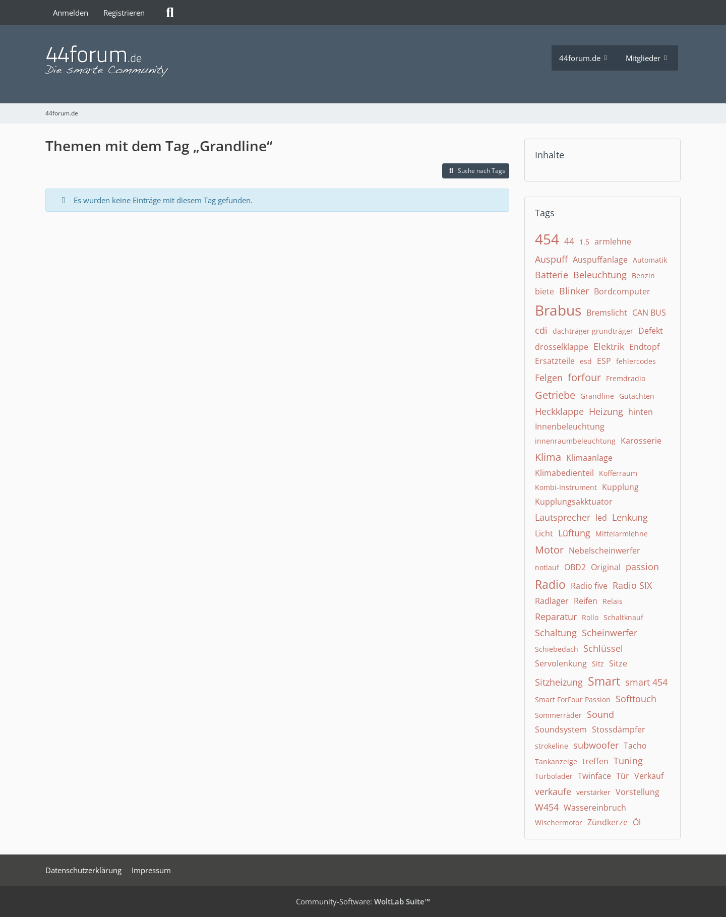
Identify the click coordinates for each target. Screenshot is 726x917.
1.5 (584, 242)
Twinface (594, 775)
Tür (622, 775)
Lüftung (574, 533)
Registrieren (124, 13)
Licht (544, 533)
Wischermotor (558, 822)
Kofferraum (618, 473)
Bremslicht (606, 312)
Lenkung (630, 517)
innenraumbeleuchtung (575, 441)
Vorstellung (637, 792)
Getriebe (555, 395)
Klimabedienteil (564, 472)
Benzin (643, 275)
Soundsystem (561, 729)
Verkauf (648, 775)
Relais (612, 601)
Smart (604, 681)
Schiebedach (556, 649)
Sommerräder (558, 715)
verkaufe (553, 791)
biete (544, 291)
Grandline (597, 396)
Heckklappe (559, 411)
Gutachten (636, 396)
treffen (595, 761)
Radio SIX (632, 585)
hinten (640, 411)
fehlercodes (636, 361)
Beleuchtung (600, 275)
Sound (600, 714)
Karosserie (641, 440)
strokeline (551, 746)
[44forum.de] (298, 61)
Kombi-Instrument (566, 487)
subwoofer (596, 745)
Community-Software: (363, 901)
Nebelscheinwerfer (604, 550)
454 (547, 239)
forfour (584, 377)
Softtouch (636, 699)
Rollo (590, 617)
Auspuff (551, 259)
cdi (541, 330)
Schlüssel (603, 648)
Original (606, 567)
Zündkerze (607, 822)
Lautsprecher (562, 517)
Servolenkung (561, 663)
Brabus (558, 310)
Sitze (618, 663)
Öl (637, 822)
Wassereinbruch (595, 807)
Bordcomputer (622, 291)
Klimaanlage (589, 457)
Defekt (650, 330)
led (601, 517)
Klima (548, 457)
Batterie (551, 275)
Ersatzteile (555, 360)
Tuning (628, 761)
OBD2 (575, 567)
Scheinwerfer (609, 633)
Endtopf (644, 346)
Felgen (549, 378)
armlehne (612, 241)
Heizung (606, 411)
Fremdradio (625, 378)
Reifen (585, 600)
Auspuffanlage (600, 259)
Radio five (589, 585)
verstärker (593, 792)
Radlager (552, 600)
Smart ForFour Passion (573, 699)
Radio (550, 584)
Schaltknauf (623, 617)
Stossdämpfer (618, 729)
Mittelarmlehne (621, 533)
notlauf (547, 567)
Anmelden (70, 13)
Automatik (650, 260)
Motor (549, 550)
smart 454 (646, 682)
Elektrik (608, 346)
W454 (547, 807)
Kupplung (620, 487)
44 (569, 241)
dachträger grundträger (593, 331)
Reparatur (556, 616)
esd (586, 361)
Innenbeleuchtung (569, 426)
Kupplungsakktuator (574, 501)
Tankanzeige (556, 761)
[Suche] (170, 12)
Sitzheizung (559, 682)
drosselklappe (561, 346)
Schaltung (556, 633)
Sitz (598, 663)
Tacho (635, 745)
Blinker (574, 291)
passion (642, 567)
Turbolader (554, 776)
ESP (604, 360)
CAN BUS (649, 312)
